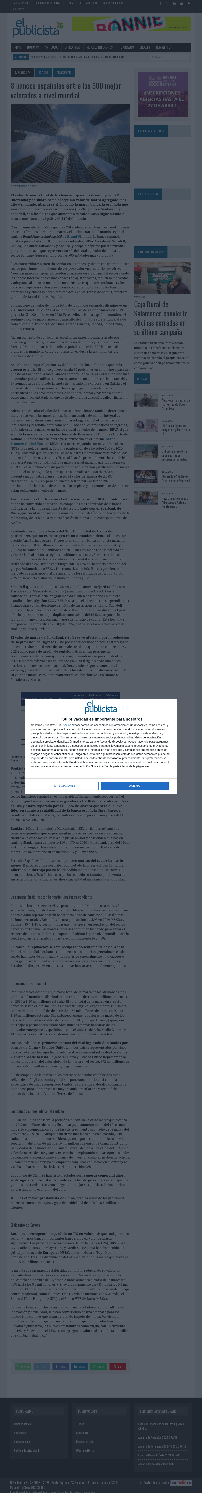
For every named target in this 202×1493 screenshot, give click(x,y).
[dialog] (101, 746)
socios (67, 725)
